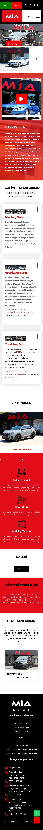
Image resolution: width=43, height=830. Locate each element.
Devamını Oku (21, 677)
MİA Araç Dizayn (21, 723)
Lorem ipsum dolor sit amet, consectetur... (21, 749)
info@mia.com (14, 767)
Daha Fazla (21, 569)
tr (29, 16)
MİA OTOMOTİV (14, 674)
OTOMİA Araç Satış (21, 727)
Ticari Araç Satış (21, 731)
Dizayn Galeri (14, 44)
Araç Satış (30, 44)
